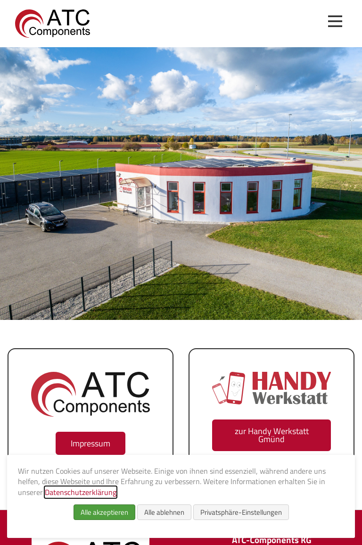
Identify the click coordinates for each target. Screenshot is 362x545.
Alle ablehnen (164, 512)
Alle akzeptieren (104, 512)
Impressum (90, 443)
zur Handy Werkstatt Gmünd (272, 435)
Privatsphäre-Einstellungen (241, 512)
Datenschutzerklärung (80, 492)
